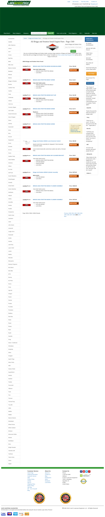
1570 (79, 214)
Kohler (10, 238)
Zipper (10, 463)
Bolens (10, 77)
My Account (75, 1)
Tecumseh (10, 385)
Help (28, 477)
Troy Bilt (10, 404)
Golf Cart (10, 172)
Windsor (10, 431)
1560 (70, 213)
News (46, 479)
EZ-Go (10, 149)
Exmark (10, 146)
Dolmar (10, 123)
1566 (68, 214)
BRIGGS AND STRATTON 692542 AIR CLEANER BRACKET (48, 155)
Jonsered (10, 228)
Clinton (10, 100)
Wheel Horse (11, 424)
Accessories (11, 38)
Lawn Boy (10, 244)
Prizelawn (10, 310)
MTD (9, 274)
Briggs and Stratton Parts (35, 38)
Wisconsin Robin (12, 434)
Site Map (29, 487)
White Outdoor (12, 427)
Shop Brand (7, 33)
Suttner (10, 375)
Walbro (10, 411)
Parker (10, 297)
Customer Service (31, 476)
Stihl (9, 365)
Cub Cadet (11, 110)
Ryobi (9, 333)
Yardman (10, 454)
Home (25, 38)
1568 (73, 214)
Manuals (10, 257)
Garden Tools (11, 156)
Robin (9, 319)
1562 (75, 213)
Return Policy (30, 485)
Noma (9, 284)
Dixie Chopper (11, 117)
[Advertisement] (52, 19)
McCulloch (11, 267)
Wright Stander (12, 447)
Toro (9, 395)
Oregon (10, 293)
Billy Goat (10, 64)
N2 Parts (10, 280)
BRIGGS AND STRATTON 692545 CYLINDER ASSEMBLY (48, 199)
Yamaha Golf (11, 450)
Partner (10, 300)
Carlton (10, 91)
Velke (9, 408)
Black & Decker (12, 68)
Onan (9, 287)
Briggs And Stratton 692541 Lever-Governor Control (47, 141)
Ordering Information (32, 474)
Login (68, 1)
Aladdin (10, 42)
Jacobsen (10, 218)
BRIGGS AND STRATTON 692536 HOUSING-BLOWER (47, 66)
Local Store (48, 482)
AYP (9, 51)
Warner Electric (12, 418)
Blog (28, 490)
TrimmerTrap (11, 401)
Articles (29, 481)
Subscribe (87, 33)
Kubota (10, 241)
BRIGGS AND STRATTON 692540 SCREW (44, 124)
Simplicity (10, 349)
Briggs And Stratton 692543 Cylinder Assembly (45, 172)
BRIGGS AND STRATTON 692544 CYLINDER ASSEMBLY (48, 186)
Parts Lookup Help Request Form (66, 55)
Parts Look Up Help (61, 33)
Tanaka (10, 382)
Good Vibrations (12, 176)
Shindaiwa (11, 346)
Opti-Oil (10, 290)
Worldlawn (11, 440)
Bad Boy (10, 58)
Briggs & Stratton (12, 81)
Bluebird (10, 71)
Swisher (10, 378)
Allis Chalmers (11, 45)
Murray (10, 277)
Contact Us (94, 1)
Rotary (10, 326)
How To (29, 482)
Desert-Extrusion (12, 113)
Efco (9, 133)
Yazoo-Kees (11, 457)
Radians (10, 313)
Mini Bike (10, 270)
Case (9, 94)
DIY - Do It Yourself (32, 488)
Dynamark (10, 127)
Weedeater (11, 421)
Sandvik (10, 336)
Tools (9, 391)
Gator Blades (11, 159)
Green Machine (12, 189)
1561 (73, 213)
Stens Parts (11, 362)
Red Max (10, 316)
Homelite (10, 202)
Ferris (9, 153)
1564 (81, 213)
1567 (71, 214)
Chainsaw (10, 97)
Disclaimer (47, 481)
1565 (65, 214)
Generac (10, 163)
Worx (9, 444)
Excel (9, 143)
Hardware (10, 192)
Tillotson (10, 388)
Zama (9, 460)
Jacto (9, 221)
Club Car (10, 104)
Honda (10, 205)
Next (65, 216)
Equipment (11, 140)
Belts (9, 61)
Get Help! (91, 73)
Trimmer (10, 398)
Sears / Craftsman (12, 342)
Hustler (10, 208)
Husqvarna (11, 212)
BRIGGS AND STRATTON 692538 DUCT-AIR (44, 95)
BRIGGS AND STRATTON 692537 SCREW (44, 80)
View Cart (94, 33)
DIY (81, 33)
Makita (10, 254)
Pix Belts (10, 306)
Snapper (10, 355)
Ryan (9, 329)
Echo (9, 130)
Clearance (25, 33)
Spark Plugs (11, 359)
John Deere (11, 225)
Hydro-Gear (11, 215)
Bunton (10, 84)
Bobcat (10, 74)
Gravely (10, 182)
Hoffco (10, 198)
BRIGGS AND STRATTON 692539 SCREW (44, 108)
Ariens (10, 48)
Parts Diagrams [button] (73, 33)
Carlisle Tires (11, 87)
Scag (9, 339)
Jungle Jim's (11, 231)
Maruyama (11, 261)
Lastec (10, 251)
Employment (48, 477)
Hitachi (10, 195)
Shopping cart (94, 4)
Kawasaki (10, 234)
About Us (47, 473)
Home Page (30, 473)
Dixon (9, 120)
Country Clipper (12, 107)
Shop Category (17, 33)
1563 (78, 213)
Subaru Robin (11, 369)
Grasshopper (11, 179)
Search (50, 33)
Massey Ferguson (12, 264)
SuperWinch (11, 372)
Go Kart (10, 169)
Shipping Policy (31, 484)
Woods (10, 437)
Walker (10, 414)
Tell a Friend (90, 83)
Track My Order (85, 1)
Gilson (10, 166)
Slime (9, 352)
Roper (9, 323)
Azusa (9, 55)
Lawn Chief (11, 248)
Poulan (10, 303)
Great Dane (11, 185)
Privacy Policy (30, 479)
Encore (10, 136)
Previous (66, 213)
